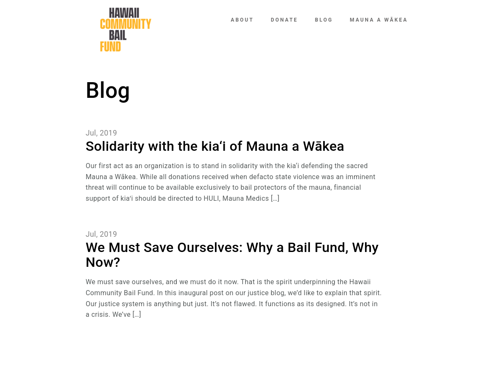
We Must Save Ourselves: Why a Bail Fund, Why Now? (232, 254)
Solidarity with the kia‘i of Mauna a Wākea (215, 146)
